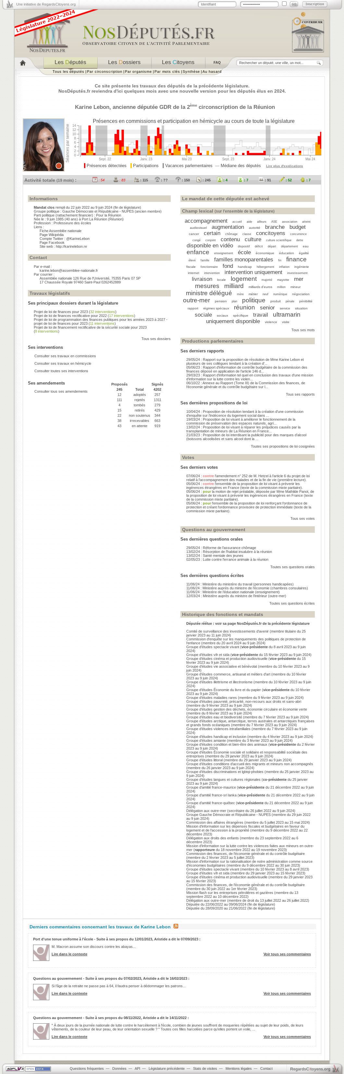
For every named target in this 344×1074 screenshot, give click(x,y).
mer (298, 279)
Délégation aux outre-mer (206, 811)
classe (246, 234)
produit (275, 301)
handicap (245, 266)
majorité (267, 280)
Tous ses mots (303, 330)
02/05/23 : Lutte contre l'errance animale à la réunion (227, 559)
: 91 (265, 180)
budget (297, 227)
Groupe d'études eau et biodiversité (214, 717)
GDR (165, 107)
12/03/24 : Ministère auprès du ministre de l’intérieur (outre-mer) (236, 596)
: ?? (161, 180)
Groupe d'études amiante (206, 740)
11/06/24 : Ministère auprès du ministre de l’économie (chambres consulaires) (247, 588)
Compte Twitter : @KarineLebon (65, 239)
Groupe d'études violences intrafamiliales (218, 729)
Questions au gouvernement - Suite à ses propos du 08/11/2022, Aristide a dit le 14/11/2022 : (111, 1018)
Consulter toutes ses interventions (61, 371)
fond (228, 266)
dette (299, 240)
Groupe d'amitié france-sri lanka (211, 795)
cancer (194, 234)
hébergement (265, 266)
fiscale (191, 266)
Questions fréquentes (87, 1068)
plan (234, 301)
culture (253, 239)
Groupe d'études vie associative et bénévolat (221, 666)
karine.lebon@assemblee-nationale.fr (69, 270)
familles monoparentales (243, 259)
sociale (203, 315)
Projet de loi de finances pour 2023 (61, 312)
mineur (295, 287)
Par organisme (138, 71)
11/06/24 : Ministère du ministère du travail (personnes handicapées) (240, 584)
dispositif (244, 246)
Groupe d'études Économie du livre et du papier (223, 690)
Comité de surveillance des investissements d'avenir (227, 631)
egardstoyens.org (310, 1069)
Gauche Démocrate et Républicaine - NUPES (98, 211)
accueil (237, 221)
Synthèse (191, 71)
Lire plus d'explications (284, 166)
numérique (280, 294)
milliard (234, 285)
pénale (290, 301)
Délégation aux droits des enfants (212, 838)
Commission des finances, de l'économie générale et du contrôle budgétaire (245, 854)
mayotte (283, 280)
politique (253, 300)
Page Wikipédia (52, 235)
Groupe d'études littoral (204, 760)
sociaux (222, 315)
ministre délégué (209, 293)
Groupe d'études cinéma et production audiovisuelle (226, 659)
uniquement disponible (233, 321)
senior (267, 307)
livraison (202, 279)
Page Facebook (52, 242)
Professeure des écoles (72, 223)
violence (271, 322)
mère (240, 294)
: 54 (98, 180)
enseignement (223, 253)
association (289, 221)
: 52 (285, 180)
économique (265, 253)
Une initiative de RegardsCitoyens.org (46, 4)
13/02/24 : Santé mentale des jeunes (214, 555)
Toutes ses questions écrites (292, 603)
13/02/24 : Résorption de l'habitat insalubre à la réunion (229, 552)
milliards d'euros (260, 287)
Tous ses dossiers (156, 339)
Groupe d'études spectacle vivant (212, 647)
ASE (274, 221)
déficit (259, 246)
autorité (254, 227)
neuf (265, 294)
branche (275, 227)
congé (196, 240)
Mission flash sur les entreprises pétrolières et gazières (229, 893)
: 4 (222, 180)
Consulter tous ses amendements (61, 391)
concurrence (298, 234)
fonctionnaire (209, 266)
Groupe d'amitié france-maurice (211, 787)
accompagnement (206, 221)
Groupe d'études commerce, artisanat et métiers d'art (228, 674)
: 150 (183, 180)
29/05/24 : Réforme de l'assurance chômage (221, 548)
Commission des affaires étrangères (214, 822)
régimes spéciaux (216, 308)
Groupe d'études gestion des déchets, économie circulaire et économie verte (246, 709)
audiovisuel (198, 227)
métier (253, 294)
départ (272, 246)
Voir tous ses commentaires (287, 954)
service (285, 308)
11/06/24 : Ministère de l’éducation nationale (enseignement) (233, 592)
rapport (193, 308)
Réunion (264, 107)
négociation (301, 294)
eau (306, 246)
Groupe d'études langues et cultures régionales (223, 779)
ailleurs (261, 221)
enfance (198, 252)
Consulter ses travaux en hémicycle (62, 363)
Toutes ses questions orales (292, 567)
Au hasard (212, 71)
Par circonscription (104, 71)
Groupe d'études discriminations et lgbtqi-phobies (225, 772)
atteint (306, 221)
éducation (286, 253)
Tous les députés (68, 71)
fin (279, 260)
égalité (304, 253)
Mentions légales (239, 1068)
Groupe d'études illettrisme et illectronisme (219, 682)
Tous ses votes (302, 518)
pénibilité (306, 301)
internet (193, 273)
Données (119, 1068)
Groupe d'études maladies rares (211, 698)
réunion (244, 307)
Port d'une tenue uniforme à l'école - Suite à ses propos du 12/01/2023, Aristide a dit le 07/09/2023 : (117, 939)
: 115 (141, 180)
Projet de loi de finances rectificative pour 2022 (70, 316)
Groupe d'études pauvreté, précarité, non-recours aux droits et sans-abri (243, 701)
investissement (297, 273)
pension (221, 301)
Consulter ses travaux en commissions (65, 356)
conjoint (210, 240)
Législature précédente (167, 1068)
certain (212, 233)
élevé (192, 260)
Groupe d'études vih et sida (207, 655)
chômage (231, 234)
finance (296, 259)
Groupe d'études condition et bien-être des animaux (226, 744)
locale (221, 280)
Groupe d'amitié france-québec (210, 803)
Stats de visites (205, 1068)
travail (260, 315)
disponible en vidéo (210, 245)
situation (301, 308)
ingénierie (301, 266)
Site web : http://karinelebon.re (63, 246)
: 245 (203, 180)
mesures (207, 285)
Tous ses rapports (300, 394)
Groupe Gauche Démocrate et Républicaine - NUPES (228, 815)
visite (285, 322)
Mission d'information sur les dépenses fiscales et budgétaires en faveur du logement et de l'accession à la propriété (245, 828)
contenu (230, 239)
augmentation (228, 227)
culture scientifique (278, 240)
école (244, 252)
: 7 (243, 180)
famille (205, 260)
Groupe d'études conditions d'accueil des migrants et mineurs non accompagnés (249, 764)
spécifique (240, 315)
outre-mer (196, 300)
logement (244, 278)
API (137, 1068)
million (281, 287)
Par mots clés (167, 71)
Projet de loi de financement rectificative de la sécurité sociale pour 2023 (90, 327)
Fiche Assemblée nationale (60, 231)
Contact (266, 1068)
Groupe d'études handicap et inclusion (216, 737)
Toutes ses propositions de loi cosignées (283, 446)
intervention (212, 273)
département (289, 246)
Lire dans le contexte (69, 954)
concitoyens (270, 233)
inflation (284, 266)
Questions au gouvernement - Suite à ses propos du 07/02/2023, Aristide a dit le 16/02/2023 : (111, 978)
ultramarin (287, 314)
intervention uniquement (253, 272)
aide (249, 221)
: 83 (119, 180)
